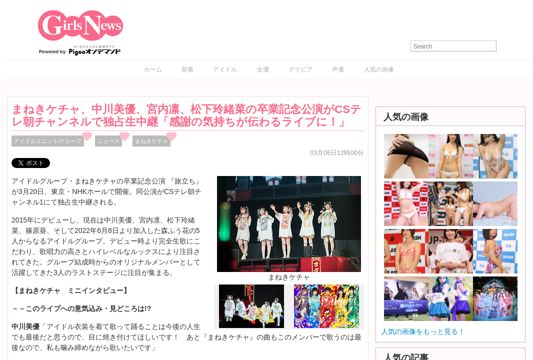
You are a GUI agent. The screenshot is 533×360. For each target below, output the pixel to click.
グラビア (300, 69)
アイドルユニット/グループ (48, 141)
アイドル (225, 69)
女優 (263, 69)
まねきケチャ (151, 141)
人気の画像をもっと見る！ (423, 332)
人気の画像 (379, 69)
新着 (188, 69)
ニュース (109, 141)
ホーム (153, 69)
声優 (338, 69)
